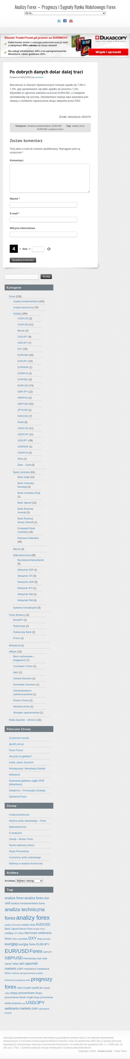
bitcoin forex (26, 928)
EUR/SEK (22, 379)
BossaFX (18, 619)
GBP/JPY (22, 391)
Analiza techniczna (23, 307)
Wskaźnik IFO (25, 588)
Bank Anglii (23, 477)
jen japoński (29, 963)
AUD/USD (22, 324)
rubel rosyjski (24, 987)
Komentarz (16, 160)
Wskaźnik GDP (25, 582)
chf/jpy (21, 933)
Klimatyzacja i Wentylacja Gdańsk (27, 768)
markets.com (14, 968)
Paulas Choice (21, 700)
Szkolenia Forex (17, 796)
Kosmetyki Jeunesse (24, 684)
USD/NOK (23, 446)
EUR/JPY (22, 361)
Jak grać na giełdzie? (20, 756)
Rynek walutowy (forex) (21, 845)
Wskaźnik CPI (25, 576)
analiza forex (14, 898)
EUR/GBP (22, 355)
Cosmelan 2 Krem (23, 666)
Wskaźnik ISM (25, 594)
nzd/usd (15, 973)
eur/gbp (11, 944)
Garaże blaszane (22, 678)
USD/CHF (22, 434)
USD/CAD (22, 428)
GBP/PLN (22, 397)
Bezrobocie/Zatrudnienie (30, 560)
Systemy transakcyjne (25, 607)
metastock (30, 968)
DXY (19, 349)
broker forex (39, 929)
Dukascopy (19, 626)
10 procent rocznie (19, 738)
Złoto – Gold (24, 465)
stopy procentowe (22, 993)
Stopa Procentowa (19, 851)
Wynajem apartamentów (26, 712)
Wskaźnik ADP (25, 569)
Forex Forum (16, 750)
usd (23, 1003)
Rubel (20, 422)
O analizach (15, 833)
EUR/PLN (22, 373)
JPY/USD (22, 410)
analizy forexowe (13, 925)
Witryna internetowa (22, 228)
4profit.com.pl (16, 744)
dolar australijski (20, 939)
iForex (16, 638)
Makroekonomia (21, 555)
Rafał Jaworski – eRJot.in (22, 720)
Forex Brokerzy (17, 615)
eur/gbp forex (27, 944)
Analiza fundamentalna (39, 126)
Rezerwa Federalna (28, 538)
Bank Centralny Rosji (28, 493)
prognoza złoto (23, 980)
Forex (12, 296)
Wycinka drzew (21, 706)
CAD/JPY (22, 336)
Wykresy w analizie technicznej (25, 863)
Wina (20, 458)
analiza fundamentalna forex (28, 903)
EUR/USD (57, 126)
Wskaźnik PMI (25, 600)
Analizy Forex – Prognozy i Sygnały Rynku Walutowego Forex (65, 6)
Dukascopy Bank (22, 632)
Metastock (14, 645)
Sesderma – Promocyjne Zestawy (27, 790)
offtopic (13, 651)
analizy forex (78, 126)
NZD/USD (22, 416)
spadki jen (37, 987)
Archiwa (10, 880)
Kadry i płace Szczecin (21, 762)
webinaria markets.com (21, 1008)
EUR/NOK (23, 367)
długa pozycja (43, 939)
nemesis (39, 77)
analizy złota (28, 924)
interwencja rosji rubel (35, 958)
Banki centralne (21, 472)
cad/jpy (9, 933)
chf (15, 933)
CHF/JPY (22, 342)
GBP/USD (22, 403)
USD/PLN (22, 452)
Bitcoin (21, 330)
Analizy (17, 313)
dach (15, 672)
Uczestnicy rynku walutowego (25, 857)
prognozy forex (56, 129)
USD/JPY (22, 440)
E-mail (14, 213)
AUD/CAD (22, 318)
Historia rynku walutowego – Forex (27, 820)
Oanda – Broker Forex (21, 839)
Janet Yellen (12, 963)
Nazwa (15, 198)
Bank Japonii (24, 502)
